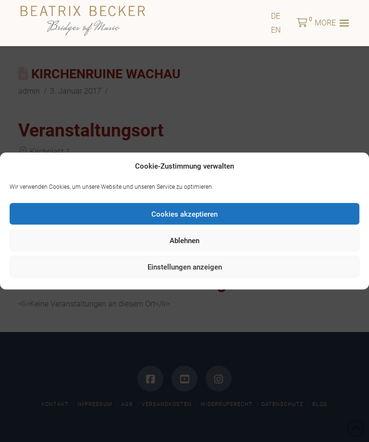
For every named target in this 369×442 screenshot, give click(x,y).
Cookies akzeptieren (184, 213)
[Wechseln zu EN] (276, 30)
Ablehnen (184, 240)
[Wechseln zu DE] (275, 16)
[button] (302, 23)
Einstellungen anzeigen (185, 266)
